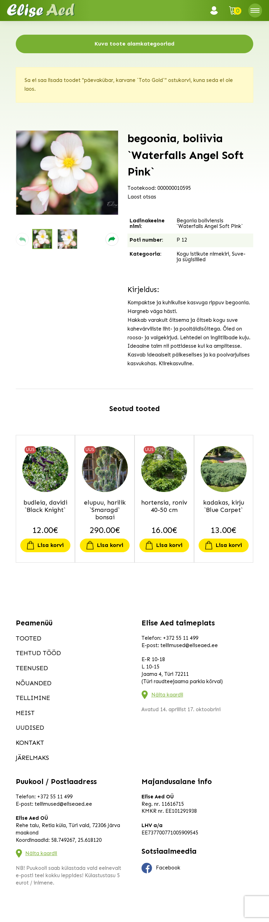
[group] (67, 173)
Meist (25, 713)
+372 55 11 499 (180, 638)
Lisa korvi (50, 545)
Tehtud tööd (38, 653)
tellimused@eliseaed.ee (189, 645)
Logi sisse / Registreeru (216, 10)
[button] (22, 239)
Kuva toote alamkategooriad (134, 43)
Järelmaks (32, 758)
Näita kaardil (167, 695)
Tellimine (33, 698)
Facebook (161, 868)
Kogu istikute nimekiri (203, 254)
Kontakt (30, 743)
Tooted (28, 638)
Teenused (32, 668)
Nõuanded (33, 683)
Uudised (30, 728)
